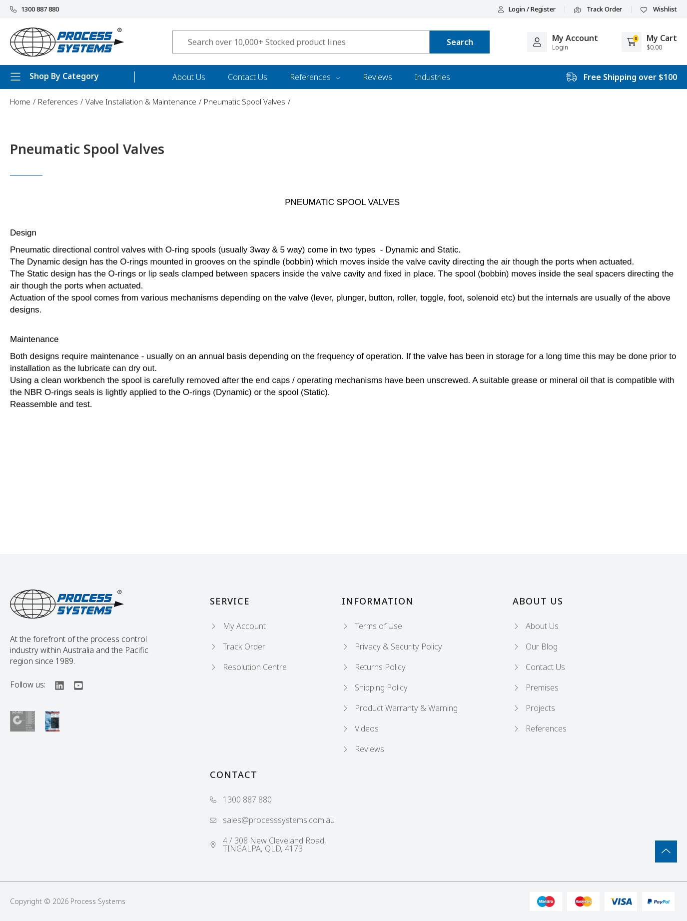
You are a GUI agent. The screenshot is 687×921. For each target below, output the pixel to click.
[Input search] (301, 42)
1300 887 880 (34, 9)
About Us (188, 77)
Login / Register (527, 9)
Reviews (377, 77)
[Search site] (460, 42)
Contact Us (247, 77)
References (315, 77)
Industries (432, 77)
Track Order (598, 9)
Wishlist (659, 9)
